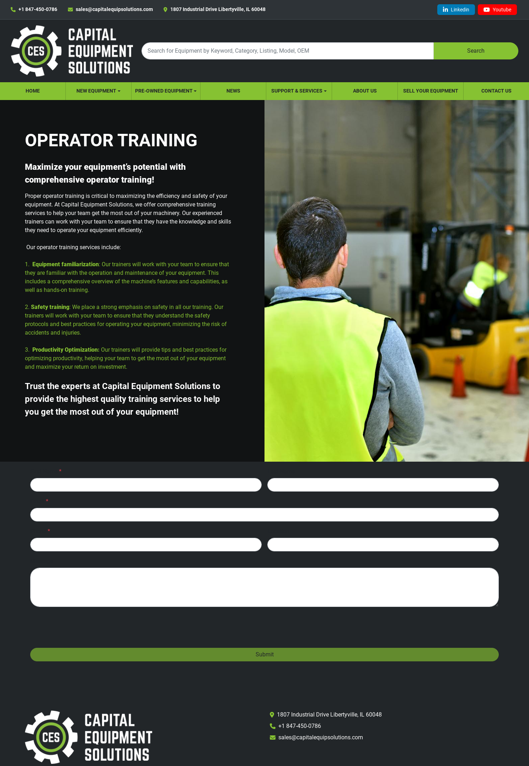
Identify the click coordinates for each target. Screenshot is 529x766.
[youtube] (497, 9)
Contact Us (496, 91)
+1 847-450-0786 (37, 9)
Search (476, 50)
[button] (98, 91)
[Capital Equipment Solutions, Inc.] (88, 736)
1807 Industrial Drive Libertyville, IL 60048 (218, 9)
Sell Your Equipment (430, 91)
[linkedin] (456, 9)
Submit (265, 654)
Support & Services (296, 91)
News (233, 91)
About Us (365, 91)
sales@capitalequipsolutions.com (114, 9)
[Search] (287, 50)
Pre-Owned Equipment (164, 91)
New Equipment (96, 91)
